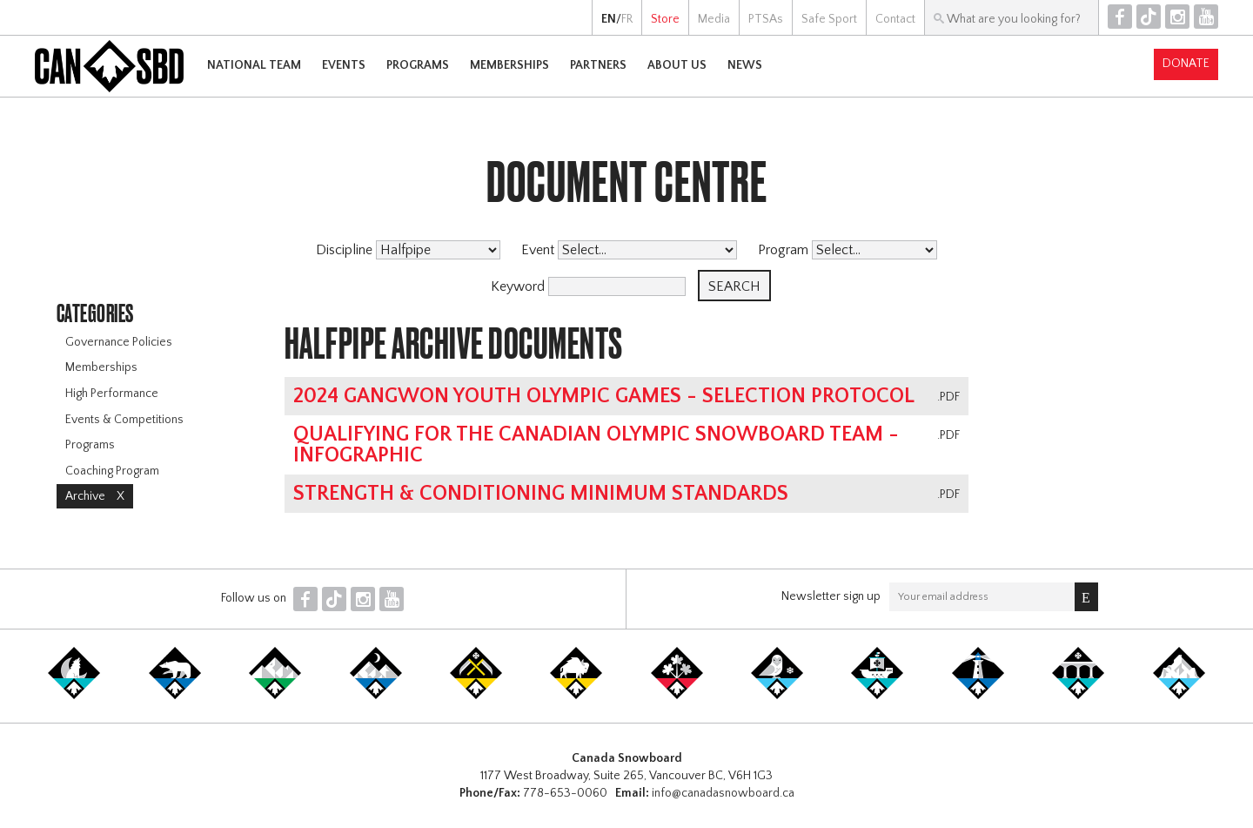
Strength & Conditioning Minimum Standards (540, 493)
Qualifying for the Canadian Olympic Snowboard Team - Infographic (596, 445)
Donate (1186, 64)
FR (627, 19)
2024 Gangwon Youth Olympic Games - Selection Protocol (604, 396)
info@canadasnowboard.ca (723, 793)
